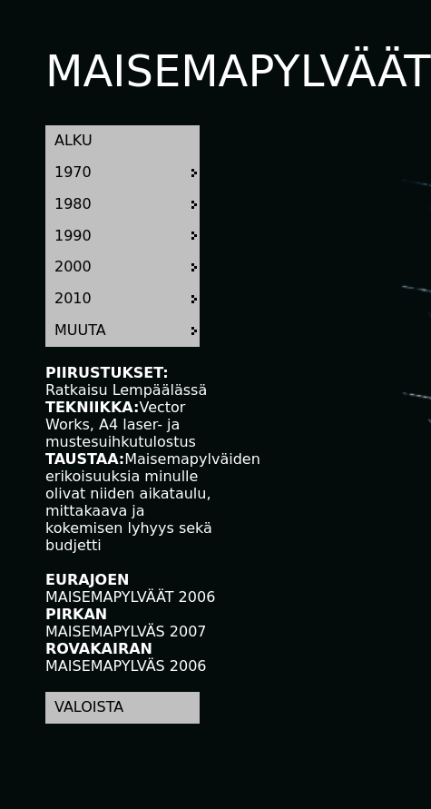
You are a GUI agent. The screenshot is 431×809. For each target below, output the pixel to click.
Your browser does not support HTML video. (281, 179)
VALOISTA (88, 706)
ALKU (73, 140)
